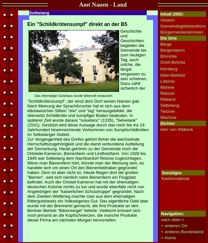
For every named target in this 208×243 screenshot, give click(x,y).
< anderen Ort (174, 225)
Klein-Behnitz (172, 75)
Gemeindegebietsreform (183, 26)
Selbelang (169, 105)
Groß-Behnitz (172, 62)
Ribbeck (168, 99)
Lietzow (167, 81)
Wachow (168, 117)
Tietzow (167, 111)
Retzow (167, 93)
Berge (166, 44)
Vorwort (167, 20)
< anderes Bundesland (182, 231)
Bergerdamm (172, 50)
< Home (168, 237)
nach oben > (173, 219)
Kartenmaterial (175, 178)
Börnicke (168, 56)
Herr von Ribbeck (176, 129)
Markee (167, 87)
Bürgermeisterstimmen (181, 32)
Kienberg (168, 69)
